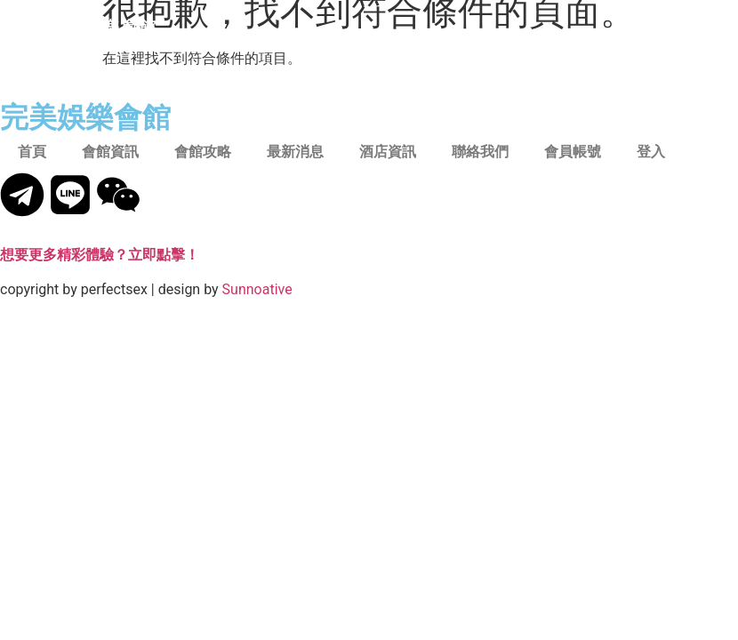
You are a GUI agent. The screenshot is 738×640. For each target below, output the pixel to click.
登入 (651, 151)
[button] (678, 27)
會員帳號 (572, 151)
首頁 (32, 151)
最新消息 (295, 151)
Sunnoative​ (257, 289)
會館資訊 (110, 151)
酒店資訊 (387, 151)
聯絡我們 (480, 151)
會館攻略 (202, 151)
